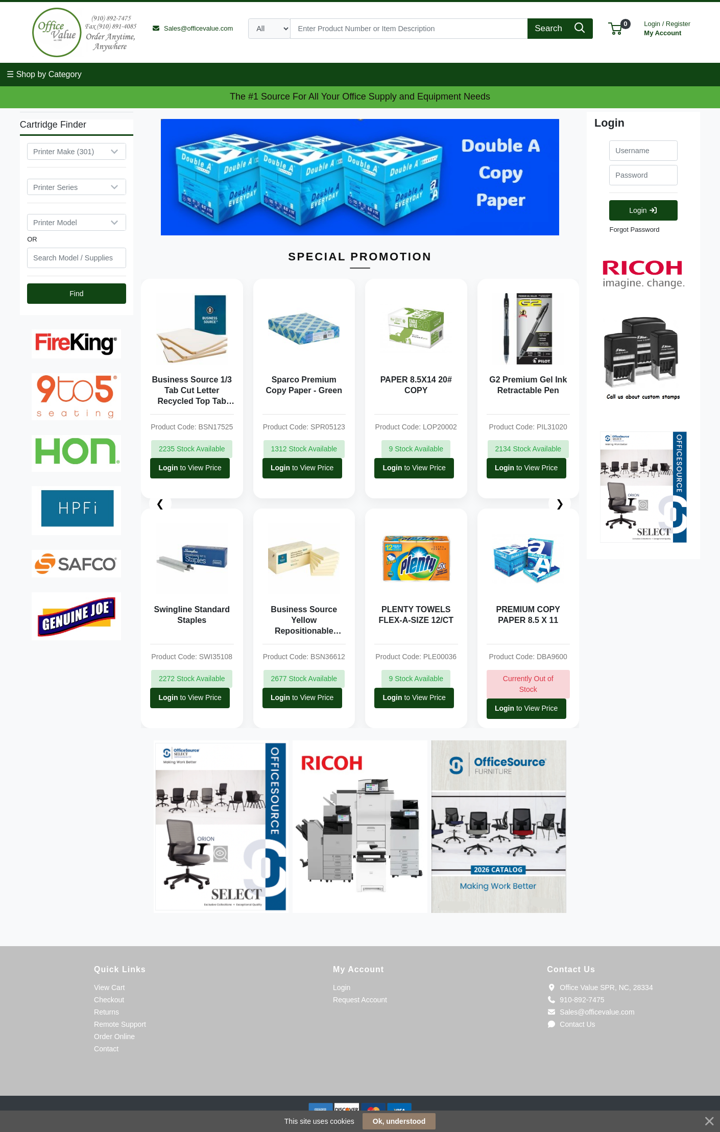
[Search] (409, 28)
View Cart (109, 987)
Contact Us (571, 1024)
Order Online (114, 1036)
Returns (106, 1012)
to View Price (189, 468)
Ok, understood (399, 1121)
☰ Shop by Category (44, 74)
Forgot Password (634, 229)
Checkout (109, 1000)
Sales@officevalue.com (590, 1012)
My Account (667, 27)
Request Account (360, 1000)
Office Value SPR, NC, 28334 (600, 987)
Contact (106, 1049)
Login (643, 210)
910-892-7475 (575, 1000)
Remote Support (120, 1024)
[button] (615, 28)
